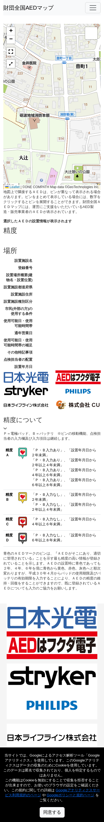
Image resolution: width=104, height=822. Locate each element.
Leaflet (12, 187)
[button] (11, 31)
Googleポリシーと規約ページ (70, 795)
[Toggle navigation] (93, 7)
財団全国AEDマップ (28, 8)
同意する (52, 812)
